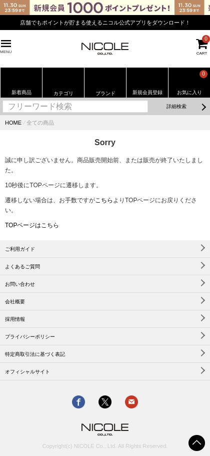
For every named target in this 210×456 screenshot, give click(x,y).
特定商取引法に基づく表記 (35, 354)
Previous (7, 19)
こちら (104, 200)
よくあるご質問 (22, 266)
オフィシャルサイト (27, 371)
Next (202, 19)
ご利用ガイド (20, 249)
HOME (13, 123)
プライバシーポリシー (30, 336)
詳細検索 (176, 106)
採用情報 (15, 319)
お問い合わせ (20, 284)
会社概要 (15, 301)
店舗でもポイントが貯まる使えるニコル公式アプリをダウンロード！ (105, 23)
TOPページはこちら (32, 225)
